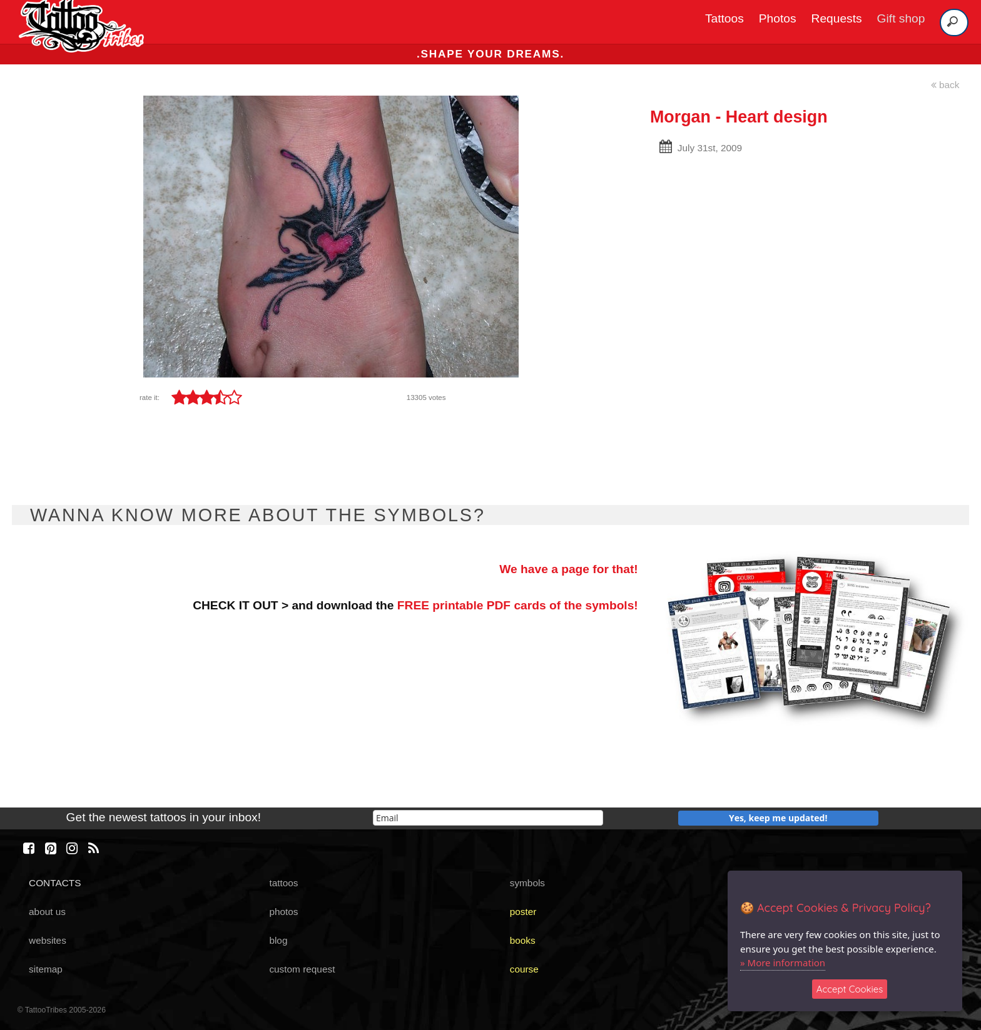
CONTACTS (55, 883)
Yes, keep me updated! (778, 818)
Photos (777, 18)
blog (278, 940)
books (523, 940)
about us (47, 911)
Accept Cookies (849, 989)
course (524, 969)
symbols (527, 883)
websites (47, 940)
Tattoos (724, 18)
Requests (836, 18)
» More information (782, 962)
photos (283, 911)
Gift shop (901, 18)
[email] (488, 818)
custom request (302, 969)
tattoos (283, 883)
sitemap (46, 969)
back (945, 84)
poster (523, 911)
